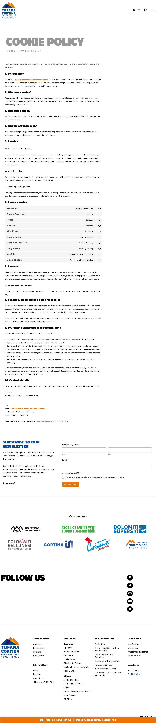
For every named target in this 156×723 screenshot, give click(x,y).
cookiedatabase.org (45, 421)
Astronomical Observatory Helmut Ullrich (107, 649)
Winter (67, 676)
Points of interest (104, 638)
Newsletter (38, 655)
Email (65, 458)
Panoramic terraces (104, 664)
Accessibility (38, 678)
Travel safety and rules (43, 681)
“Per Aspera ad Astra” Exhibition (105, 656)
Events (36, 670)
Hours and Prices (71, 679)
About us (37, 644)
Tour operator (134, 655)
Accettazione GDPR (71, 471)
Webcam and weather (138, 651)
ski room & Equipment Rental (77, 691)
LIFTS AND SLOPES (73, 683)
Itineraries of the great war (107, 661)
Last (110, 452)
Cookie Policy (134, 674)
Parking (36, 674)
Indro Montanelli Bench (105, 668)
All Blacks (68, 699)
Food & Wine (70, 670)
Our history (100, 644)
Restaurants (39, 648)
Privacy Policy (134, 670)
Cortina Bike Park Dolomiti (76, 667)
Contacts (37, 651)
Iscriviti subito (70, 482)
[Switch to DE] (133, 10)
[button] (146, 10)
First (64, 452)
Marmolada (133, 648)
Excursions (69, 655)
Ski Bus (67, 687)
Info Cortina (133, 644)
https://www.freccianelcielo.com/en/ (31, 79)
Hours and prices (71, 651)
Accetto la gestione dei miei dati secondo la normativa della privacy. (95, 475)
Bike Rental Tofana (73, 663)
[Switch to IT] (138, 10)
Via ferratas (69, 659)
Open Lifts (68, 647)
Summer (68, 644)
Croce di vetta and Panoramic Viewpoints (108, 674)
